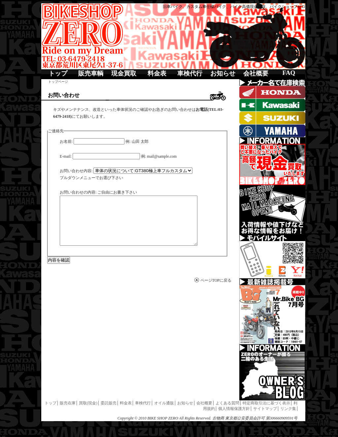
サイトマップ (265, 408)
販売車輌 (90, 73)
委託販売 (109, 403)
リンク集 (288, 408)
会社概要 (255, 73)
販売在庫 (68, 403)
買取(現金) (88, 403)
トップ (58, 73)
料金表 (157, 73)
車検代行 (189, 73)
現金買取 (123, 73)
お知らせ (222, 73)
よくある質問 (227, 403)
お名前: (66, 141)
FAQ (288, 72)
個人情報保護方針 (234, 408)
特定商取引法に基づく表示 (266, 403)
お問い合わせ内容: (76, 171)
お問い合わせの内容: (78, 192)
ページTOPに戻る (215, 290)
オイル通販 (164, 403)
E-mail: (66, 156)
